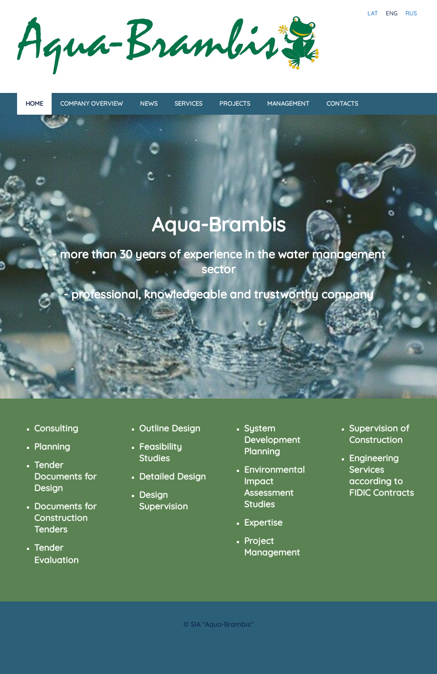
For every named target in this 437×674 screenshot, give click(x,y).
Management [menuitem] (288, 103)
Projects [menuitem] (234, 103)
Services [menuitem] (188, 103)
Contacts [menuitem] (342, 103)
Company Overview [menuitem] (91, 103)
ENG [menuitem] (392, 13)
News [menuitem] (148, 103)
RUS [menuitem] (411, 13)
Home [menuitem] (34, 103)
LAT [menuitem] (372, 13)
